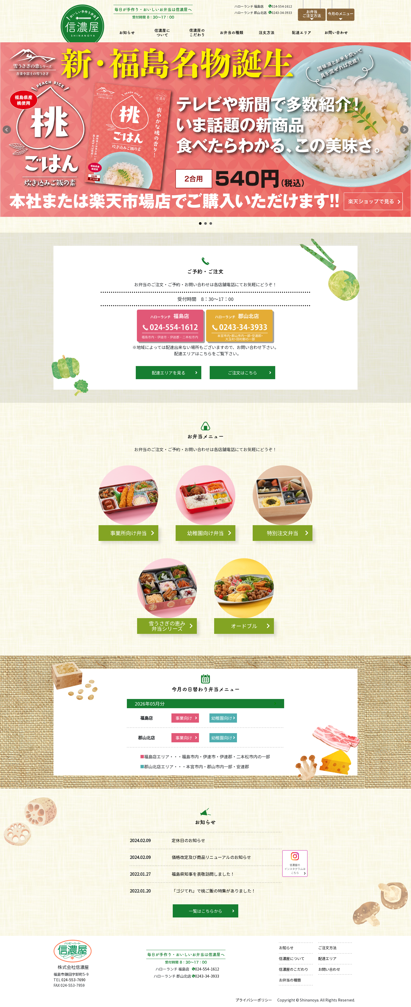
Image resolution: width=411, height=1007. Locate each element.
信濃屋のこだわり (293, 969)
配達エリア (327, 958)
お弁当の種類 (290, 980)
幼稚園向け (221, 718)
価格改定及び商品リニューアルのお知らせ (211, 857)
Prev (7, 130)
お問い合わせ (329, 969)
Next (404, 130)
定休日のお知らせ (188, 840)
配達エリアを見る (168, 372)
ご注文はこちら (242, 372)
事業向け (183, 718)
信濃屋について (292, 958)
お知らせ (286, 947)
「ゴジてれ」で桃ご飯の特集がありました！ (214, 891)
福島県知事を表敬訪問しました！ (203, 874)
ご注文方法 (327, 947)
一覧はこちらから (205, 911)
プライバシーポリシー (253, 1000)
